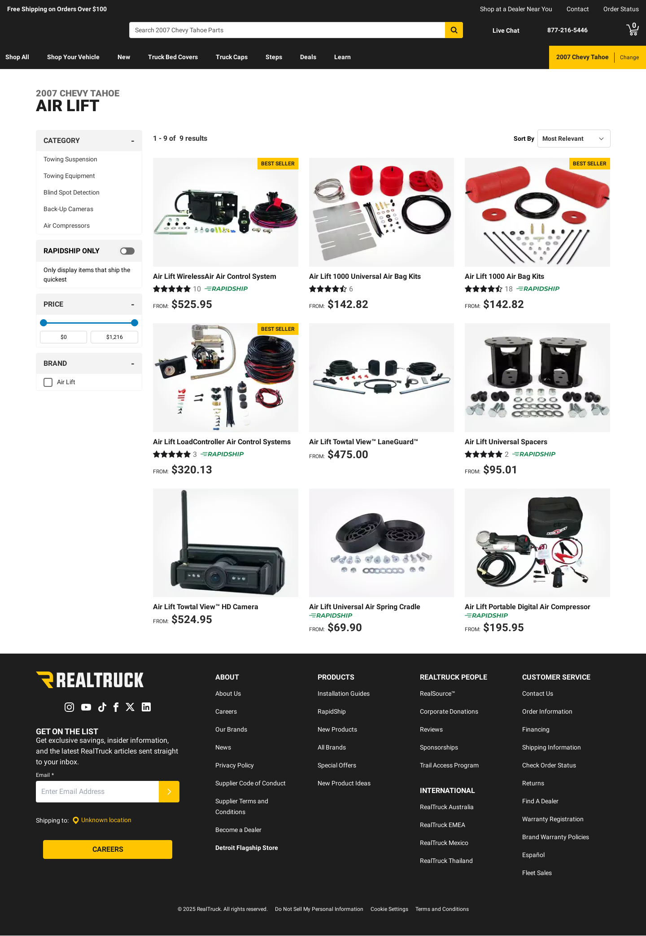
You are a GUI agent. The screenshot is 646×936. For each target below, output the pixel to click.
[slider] (43, 322)
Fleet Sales (537, 873)
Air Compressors (67, 225)
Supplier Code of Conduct (250, 783)
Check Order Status (549, 765)
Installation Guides (344, 694)
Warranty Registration (553, 819)
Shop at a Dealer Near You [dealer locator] (516, 9)
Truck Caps (232, 57)
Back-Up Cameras (68, 208)
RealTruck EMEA (442, 825)
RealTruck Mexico (444, 843)
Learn (342, 57)
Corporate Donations (449, 711)
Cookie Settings (389, 909)
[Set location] (101, 820)
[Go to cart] (632, 30)
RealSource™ (437, 694)
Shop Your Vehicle (73, 57)
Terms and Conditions (442, 909)
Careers (226, 711)
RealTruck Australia (447, 807)
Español (533, 855)
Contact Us (537, 694)
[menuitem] (17, 57)
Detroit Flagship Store (246, 848)
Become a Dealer (238, 830)
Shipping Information (551, 747)
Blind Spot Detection (72, 192)
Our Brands (231, 729)
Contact (578, 9)
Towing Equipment (69, 175)
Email (45, 775)
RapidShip (332, 711)
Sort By (524, 138)
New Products (337, 729)
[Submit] (169, 791)
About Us (228, 694)
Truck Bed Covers (173, 57)
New (124, 57)
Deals (308, 57)
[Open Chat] (498, 30)
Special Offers (337, 765)
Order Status (621, 9)
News (223, 747)
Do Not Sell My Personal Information (319, 909)
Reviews (431, 729)
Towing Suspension (70, 159)
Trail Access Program (449, 765)
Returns (533, 783)
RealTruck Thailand (446, 861)
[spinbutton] (63, 337)
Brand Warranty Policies (555, 837)
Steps (274, 57)
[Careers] (107, 849)
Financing (536, 729)
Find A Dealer (540, 801)
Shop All (17, 57)
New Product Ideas (344, 783)
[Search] (296, 30)
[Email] (97, 791)
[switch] (89, 251)
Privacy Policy (234, 765)
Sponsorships (439, 747)
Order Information (547, 711)
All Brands (332, 747)
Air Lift (66, 382)
